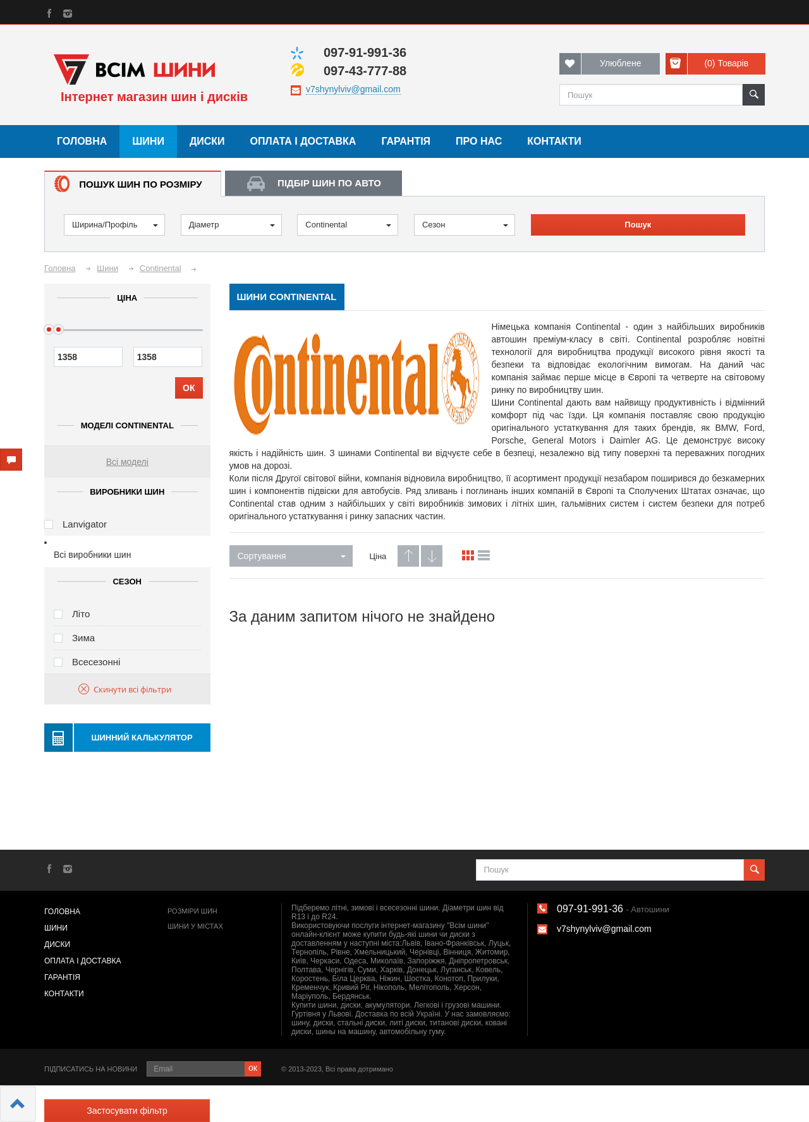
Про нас (479, 141)
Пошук (637, 224)
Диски (207, 141)
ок (252, 1068)
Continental (348, 224)
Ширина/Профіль (115, 224)
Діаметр (232, 224)
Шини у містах (195, 926)
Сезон (465, 224)
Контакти (554, 141)
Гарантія (405, 141)
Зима (83, 637)
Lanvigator (85, 524)
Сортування (292, 556)
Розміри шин (192, 911)
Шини (148, 141)
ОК (189, 388)
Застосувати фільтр (127, 1111)
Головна (82, 141)
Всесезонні (96, 661)
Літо (81, 613)
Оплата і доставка (303, 141)
